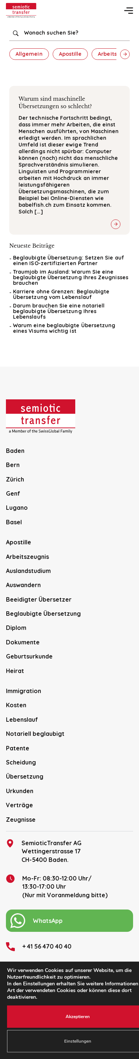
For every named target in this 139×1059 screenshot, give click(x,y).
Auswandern (23, 585)
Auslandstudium (28, 570)
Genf (13, 493)
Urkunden (19, 791)
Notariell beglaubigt (35, 733)
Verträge (19, 805)
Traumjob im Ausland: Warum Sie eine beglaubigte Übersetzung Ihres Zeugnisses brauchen (70, 277)
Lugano (17, 507)
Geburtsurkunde (29, 656)
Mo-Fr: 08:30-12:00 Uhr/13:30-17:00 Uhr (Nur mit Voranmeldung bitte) (56, 886)
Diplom (16, 627)
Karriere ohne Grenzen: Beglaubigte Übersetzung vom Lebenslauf (61, 294)
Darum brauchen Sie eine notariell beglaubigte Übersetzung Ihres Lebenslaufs (59, 311)
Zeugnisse (21, 819)
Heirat (15, 671)
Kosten (16, 705)
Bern (13, 465)
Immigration (23, 691)
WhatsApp (36, 920)
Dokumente (23, 642)
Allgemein (29, 54)
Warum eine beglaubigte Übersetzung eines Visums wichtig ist (64, 328)
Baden (15, 450)
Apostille (70, 54)
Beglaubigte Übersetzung (43, 613)
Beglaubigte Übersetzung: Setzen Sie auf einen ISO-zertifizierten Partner (68, 260)
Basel (14, 522)
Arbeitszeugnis (27, 556)
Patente (17, 748)
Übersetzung (24, 776)
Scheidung (21, 762)
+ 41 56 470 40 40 (39, 946)
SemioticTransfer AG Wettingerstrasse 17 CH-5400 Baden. (44, 851)
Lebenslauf (22, 719)
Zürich (15, 479)
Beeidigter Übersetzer (39, 599)
